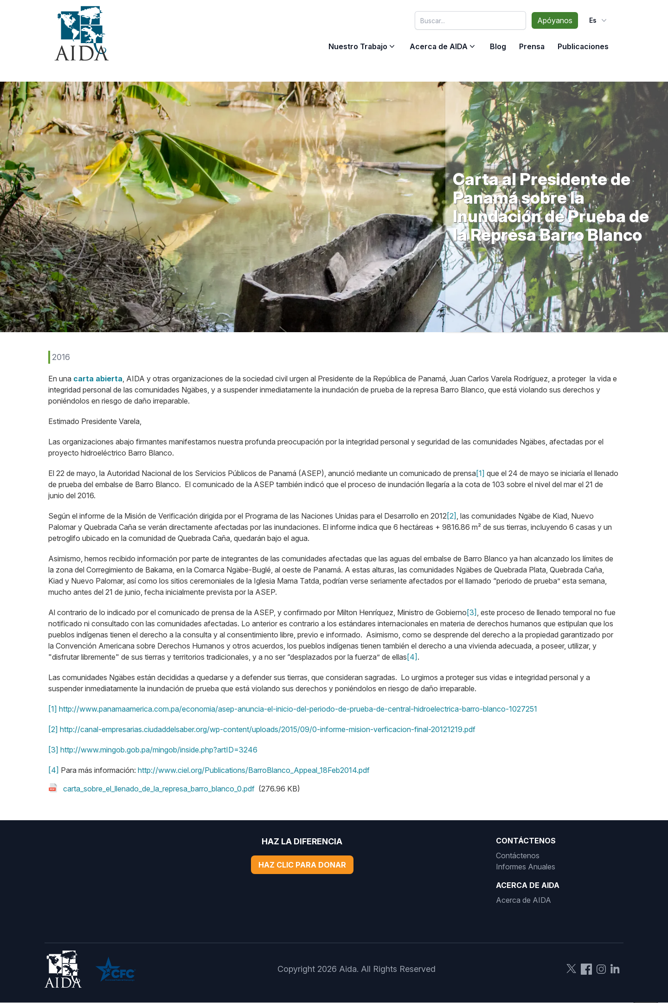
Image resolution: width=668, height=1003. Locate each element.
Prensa (532, 46)
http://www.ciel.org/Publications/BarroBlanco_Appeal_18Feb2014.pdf (254, 770)
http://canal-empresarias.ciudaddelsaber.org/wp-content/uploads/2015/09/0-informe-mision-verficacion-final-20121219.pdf (267, 729)
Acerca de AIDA (439, 46)
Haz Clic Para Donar (302, 864)
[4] (412, 657)
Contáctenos (518, 855)
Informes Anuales (525, 866)
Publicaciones (583, 46)
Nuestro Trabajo (357, 46)
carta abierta (97, 378)
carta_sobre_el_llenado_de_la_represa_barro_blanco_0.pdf (159, 788)
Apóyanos (554, 20)
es (599, 20)
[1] (480, 473)
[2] (451, 516)
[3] (472, 612)
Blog (498, 46)
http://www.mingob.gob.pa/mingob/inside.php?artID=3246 (158, 749)
